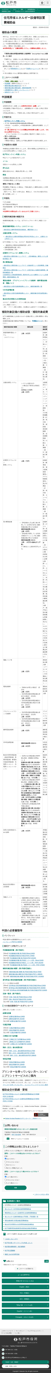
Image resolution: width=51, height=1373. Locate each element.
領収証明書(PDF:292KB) (18, 1067)
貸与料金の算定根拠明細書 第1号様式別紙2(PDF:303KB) (27, 988)
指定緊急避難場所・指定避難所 (15, 1246)
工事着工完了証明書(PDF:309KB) (19, 1041)
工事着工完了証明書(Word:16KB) (20, 1039)
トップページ (5, 9)
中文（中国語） (25, 1293)
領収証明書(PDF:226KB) (17, 1064)
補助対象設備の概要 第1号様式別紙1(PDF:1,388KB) (25, 974)
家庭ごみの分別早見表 (12, 1254)
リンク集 (17, 1333)
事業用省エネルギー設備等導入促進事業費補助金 (21, 1213)
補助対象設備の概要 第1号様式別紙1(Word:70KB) (25, 972)
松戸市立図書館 (10, 1250)
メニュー (47, 3)
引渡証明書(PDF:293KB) (18, 1032)
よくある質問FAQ (23, 1275)
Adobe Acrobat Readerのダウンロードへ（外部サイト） (23, 1118)
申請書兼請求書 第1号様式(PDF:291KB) (23, 958)
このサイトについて (7, 1331)
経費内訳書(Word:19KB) (17, 1016)
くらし (14, 9)
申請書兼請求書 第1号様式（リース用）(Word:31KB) (26, 960)
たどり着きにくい (12, 1183)
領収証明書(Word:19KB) (17, 1062)
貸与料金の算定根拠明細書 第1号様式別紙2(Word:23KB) (27, 985)
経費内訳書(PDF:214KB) (18, 1021)
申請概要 (7, 83)
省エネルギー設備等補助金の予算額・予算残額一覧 (21, 1216)
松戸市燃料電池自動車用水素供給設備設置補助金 (21, 1228)
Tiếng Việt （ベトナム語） (24, 1305)
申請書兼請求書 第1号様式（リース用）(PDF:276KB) (27, 965)
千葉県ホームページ (32, 68)
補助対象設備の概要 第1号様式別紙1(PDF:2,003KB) (27, 976)
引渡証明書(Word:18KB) (17, 1028)
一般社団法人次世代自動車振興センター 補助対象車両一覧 (22, 286)
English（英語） (25, 1287)
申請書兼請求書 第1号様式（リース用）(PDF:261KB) (26, 962)
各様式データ (9, 92)
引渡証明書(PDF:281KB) (17, 1030)
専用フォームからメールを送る (20, 1139)
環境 (22, 9)
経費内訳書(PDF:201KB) (17, 1019)
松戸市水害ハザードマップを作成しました (19, 1243)
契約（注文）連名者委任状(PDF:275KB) (22, 1053)
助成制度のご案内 (6, 11)
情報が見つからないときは (25, 1281)
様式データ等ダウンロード (15, 946)
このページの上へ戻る (41, 1194)
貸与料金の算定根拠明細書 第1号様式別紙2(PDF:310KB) (28, 990)
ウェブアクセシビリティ (34, 1331)
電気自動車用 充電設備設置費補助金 (16, 1220)
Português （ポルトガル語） (25, 1317)
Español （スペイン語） (25, 1311)
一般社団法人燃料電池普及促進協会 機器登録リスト (20, 229)
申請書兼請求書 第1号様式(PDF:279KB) (21, 955)
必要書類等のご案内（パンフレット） (17, 90)
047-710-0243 (16, 1134)
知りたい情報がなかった (14, 1168)
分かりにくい (10, 1165)
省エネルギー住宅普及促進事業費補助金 (18, 1209)
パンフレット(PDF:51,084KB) (12, 942)
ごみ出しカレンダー (11, 1239)
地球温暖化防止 (31, 9)
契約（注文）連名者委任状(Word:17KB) (22, 1051)
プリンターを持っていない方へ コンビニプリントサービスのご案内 (25, 1085)
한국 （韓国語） (25, 1299)
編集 (47, 1261)
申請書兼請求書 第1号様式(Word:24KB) (22, 953)
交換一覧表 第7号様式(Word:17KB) (20, 997)
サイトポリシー (20, 1331)
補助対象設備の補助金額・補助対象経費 (18, 88)
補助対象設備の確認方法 (13, 85)
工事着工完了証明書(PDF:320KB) (21, 1044)
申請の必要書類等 (12, 930)
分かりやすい (10, 1159)
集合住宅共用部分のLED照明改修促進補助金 (19, 1224)
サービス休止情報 (6, 1333)
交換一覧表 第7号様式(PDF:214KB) (20, 999)
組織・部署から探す (11, 1366)
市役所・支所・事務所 (11, 1362)
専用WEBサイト (15, 68)
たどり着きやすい (12, 1177)
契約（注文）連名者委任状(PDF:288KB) (23, 1055)
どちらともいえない (13, 1162)
